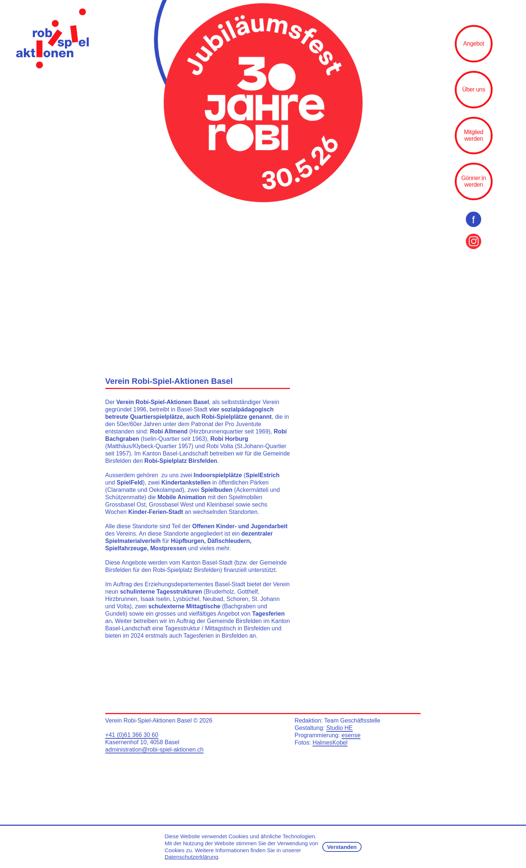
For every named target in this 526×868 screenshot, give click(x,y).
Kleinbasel (220, 504)
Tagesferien (268, 614)
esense (351, 735)
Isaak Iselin (155, 599)
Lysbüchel (186, 599)
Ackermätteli (252, 490)
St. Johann (265, 599)
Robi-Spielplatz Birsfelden (180, 461)
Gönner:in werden (473, 181)
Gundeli (115, 614)
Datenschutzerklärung (191, 857)
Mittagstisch (220, 628)
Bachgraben (239, 606)
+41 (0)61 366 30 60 (132, 735)
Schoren (237, 599)
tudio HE (341, 728)
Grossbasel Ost (125, 504)
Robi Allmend (169, 431)
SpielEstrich (262, 475)
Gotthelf (247, 591)
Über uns (473, 89)
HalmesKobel (329, 742)
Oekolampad (165, 490)
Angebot (473, 43)
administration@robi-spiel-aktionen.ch (154, 749)
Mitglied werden (473, 135)
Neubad (213, 599)
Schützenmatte (125, 497)
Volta (123, 606)
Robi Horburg (229, 439)
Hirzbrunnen (121, 599)
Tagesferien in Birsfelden (216, 636)
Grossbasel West (171, 504)
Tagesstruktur (182, 628)
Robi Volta (219, 446)
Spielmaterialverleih (133, 541)
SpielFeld (130, 482)
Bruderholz (220, 591)
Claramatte (121, 490)
